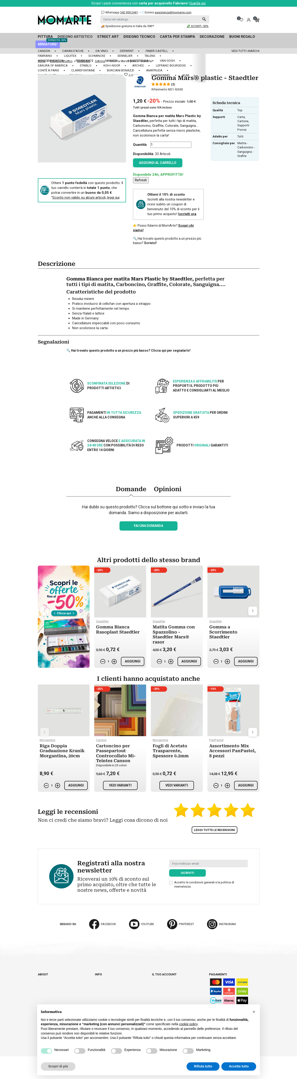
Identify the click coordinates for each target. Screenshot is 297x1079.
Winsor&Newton (51, 60)
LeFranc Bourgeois (171, 65)
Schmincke (96, 55)
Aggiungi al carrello (157, 163)
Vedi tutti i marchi (245, 51)
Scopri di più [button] (58, 1066)
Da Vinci (102, 51)
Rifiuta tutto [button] (203, 1066)
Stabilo (85, 65)
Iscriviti (187, 873)
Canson (44, 51)
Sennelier (124, 55)
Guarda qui (197, 3)
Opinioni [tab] (167, 489)
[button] (254, 1011)
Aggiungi (132, 661)
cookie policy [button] (188, 1024)
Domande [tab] (131, 489)
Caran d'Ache (73, 51)
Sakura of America (53, 65)
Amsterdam (138, 60)
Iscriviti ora (187, 214)
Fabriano (45, 55)
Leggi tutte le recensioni (214, 830)
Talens (150, 55)
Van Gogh (167, 60)
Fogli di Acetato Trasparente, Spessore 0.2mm (171, 750)
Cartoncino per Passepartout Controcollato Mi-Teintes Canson (116, 753)
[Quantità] (170, 145)
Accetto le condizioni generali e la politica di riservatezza (204, 884)
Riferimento (159, 89)
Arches (138, 65)
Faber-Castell (157, 51)
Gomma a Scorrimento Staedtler (223, 631)
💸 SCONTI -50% (198, 26)
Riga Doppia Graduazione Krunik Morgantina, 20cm (62, 750)
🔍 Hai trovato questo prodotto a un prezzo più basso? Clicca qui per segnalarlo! (128, 350)
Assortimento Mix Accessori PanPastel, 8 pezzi (232, 750)
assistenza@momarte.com (173, 12)
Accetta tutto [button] (239, 1066)
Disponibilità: (143, 154)
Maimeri (111, 60)
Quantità (140, 145)
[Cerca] (154, 19)
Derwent (127, 51)
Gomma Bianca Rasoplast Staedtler (118, 629)
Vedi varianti (120, 785)
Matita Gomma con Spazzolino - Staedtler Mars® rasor (174, 634)
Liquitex (70, 55)
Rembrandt (84, 60)
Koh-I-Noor (111, 65)
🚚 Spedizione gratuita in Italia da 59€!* (127, 26)
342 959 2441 (129, 12)
